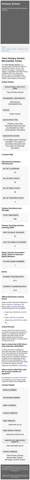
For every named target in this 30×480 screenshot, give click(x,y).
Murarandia (23, 365)
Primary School (11, 3)
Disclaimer (18, 472)
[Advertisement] (15, 27)
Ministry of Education (14, 304)
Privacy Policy (12, 472)
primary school (18, 377)
